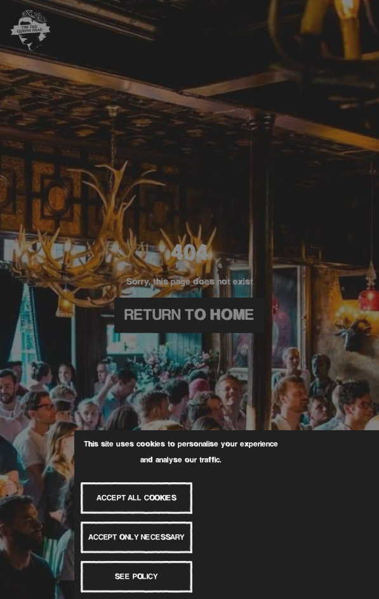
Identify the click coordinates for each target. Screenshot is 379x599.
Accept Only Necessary (136, 538)
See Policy (136, 577)
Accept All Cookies (136, 498)
